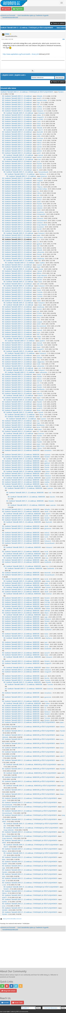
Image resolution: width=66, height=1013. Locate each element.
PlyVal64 (60, 92)
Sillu (39, 338)
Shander (39, 254)
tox (38, 191)
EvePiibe (4, 901)
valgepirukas (40, 362)
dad (41, 416)
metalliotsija (40, 258)
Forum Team (17, 1002)
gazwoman (48, 528)
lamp (61, 781)
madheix (39, 107)
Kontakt (5, 1002)
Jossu (7, 34)
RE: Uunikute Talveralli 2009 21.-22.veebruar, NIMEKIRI (20, 450)
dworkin (39, 134)
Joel (38, 311)
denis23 (39, 199)
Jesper (38, 235)
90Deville (39, 96)
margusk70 (40, 117)
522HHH (39, 313)
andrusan (40, 206)
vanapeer (39, 322)
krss (47, 566)
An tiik (46, 551)
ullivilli (39, 125)
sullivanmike (40, 252)
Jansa (38, 427)
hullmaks (47, 610)
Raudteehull (48, 629)
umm (38, 319)
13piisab (39, 271)
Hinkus (39, 123)
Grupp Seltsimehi (42, 225)
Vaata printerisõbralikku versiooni (12, 918)
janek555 (42, 341)
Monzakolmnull (41, 326)
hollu (38, 298)
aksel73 (39, 98)
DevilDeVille (48, 562)
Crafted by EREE (14, 1011)
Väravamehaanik (43, 172)
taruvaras (40, 315)
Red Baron (43, 174)
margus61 (40, 180)
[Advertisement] (33, 952)
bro (38, 431)
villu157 (40, 130)
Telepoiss (39, 187)
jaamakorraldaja (42, 100)
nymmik (39, 147)
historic (47, 469)
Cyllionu (39, 193)
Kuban (39, 149)
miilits (38, 136)
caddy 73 (39, 178)
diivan (38, 410)
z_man (4, 885)
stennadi (39, 166)
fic (37, 170)
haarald (39, 229)
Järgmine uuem (20, 75)
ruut (38, 391)
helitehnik (39, 208)
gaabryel (39, 244)
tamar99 (39, 197)
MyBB (8, 1011)
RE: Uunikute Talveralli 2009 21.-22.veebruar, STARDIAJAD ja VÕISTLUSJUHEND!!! (29, 798)
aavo (46, 461)
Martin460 (40, 132)
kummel (39, 157)
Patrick (62, 743)
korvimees (40, 138)
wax (38, 104)
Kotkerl (39, 290)
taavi (38, 256)
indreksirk (40, 223)
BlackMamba (41, 389)
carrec (46, 636)
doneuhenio (40, 212)
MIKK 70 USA (40, 446)
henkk (38, 364)
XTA (38, 383)
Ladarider (50, 488)
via (38, 241)
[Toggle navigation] (61, 3)
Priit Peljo (47, 602)
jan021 (39, 153)
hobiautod (40, 111)
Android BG (25, 1011)
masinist (39, 265)
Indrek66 (39, 140)
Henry (38, 317)
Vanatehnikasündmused (10, 17)
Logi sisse (6, 9)
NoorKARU (40, 119)
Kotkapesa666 (41, 214)
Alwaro (47, 613)
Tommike (39, 292)
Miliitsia (39, 273)
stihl (38, 246)
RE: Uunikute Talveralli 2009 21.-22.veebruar (17, 96)
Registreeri (17, 9)
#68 (63, 39)
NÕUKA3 (39, 151)
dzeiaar (47, 644)
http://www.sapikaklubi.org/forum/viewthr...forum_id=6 (21, 54)
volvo (46, 589)
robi (38, 231)
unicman (39, 109)
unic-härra (40, 237)
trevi (38, 328)
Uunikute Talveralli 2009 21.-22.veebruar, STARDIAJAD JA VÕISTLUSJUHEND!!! (27, 92)
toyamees (47, 454)
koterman (44, 176)
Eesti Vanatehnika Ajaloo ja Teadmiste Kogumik (33, 15)
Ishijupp (47, 600)
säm (38, 216)
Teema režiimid (60, 28)
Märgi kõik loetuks (8, 991)
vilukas (39, 115)
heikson (39, 142)
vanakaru (39, 294)
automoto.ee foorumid (7, 15)
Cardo (39, 121)
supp (38, 102)
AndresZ (47, 532)
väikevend (40, 277)
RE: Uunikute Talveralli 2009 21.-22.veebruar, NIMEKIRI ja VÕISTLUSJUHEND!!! (28, 722)
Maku (38, 185)
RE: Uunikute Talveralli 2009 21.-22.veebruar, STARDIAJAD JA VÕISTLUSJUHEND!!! (29, 840)
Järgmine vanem (8, 75)
